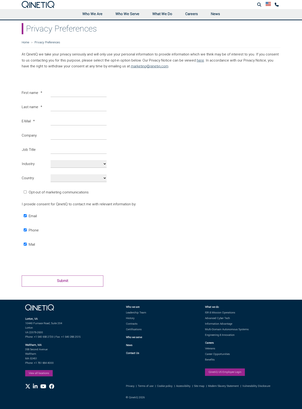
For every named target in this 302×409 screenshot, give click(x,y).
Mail (28, 244)
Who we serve (134, 337)
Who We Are (92, 14)
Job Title (29, 149)
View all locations (39, 373)
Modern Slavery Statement (223, 386)
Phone (30, 230)
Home (25, 42)
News (215, 14)
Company (29, 135)
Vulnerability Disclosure (256, 386)
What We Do (162, 14)
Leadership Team (136, 313)
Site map (199, 386)
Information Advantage (218, 324)
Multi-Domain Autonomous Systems (227, 329)
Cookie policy (165, 386)
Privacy (130, 386)
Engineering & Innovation (220, 335)
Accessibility (183, 386)
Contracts (132, 324)
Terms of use (145, 386)
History (130, 318)
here (200, 60)
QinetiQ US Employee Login (224, 372)
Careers (191, 14)
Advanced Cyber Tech (217, 318)
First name (30, 92)
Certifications (134, 329)
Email (29, 216)
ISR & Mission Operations (220, 313)
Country (28, 178)
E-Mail (26, 121)
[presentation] (57, 263)
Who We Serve (127, 14)
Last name (30, 107)
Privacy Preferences (47, 42)
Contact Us (132, 353)
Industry (28, 163)
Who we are (132, 307)
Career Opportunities (217, 354)
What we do (212, 307)
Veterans (210, 349)
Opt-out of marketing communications (55, 192)
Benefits (210, 360)
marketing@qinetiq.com (149, 66)
